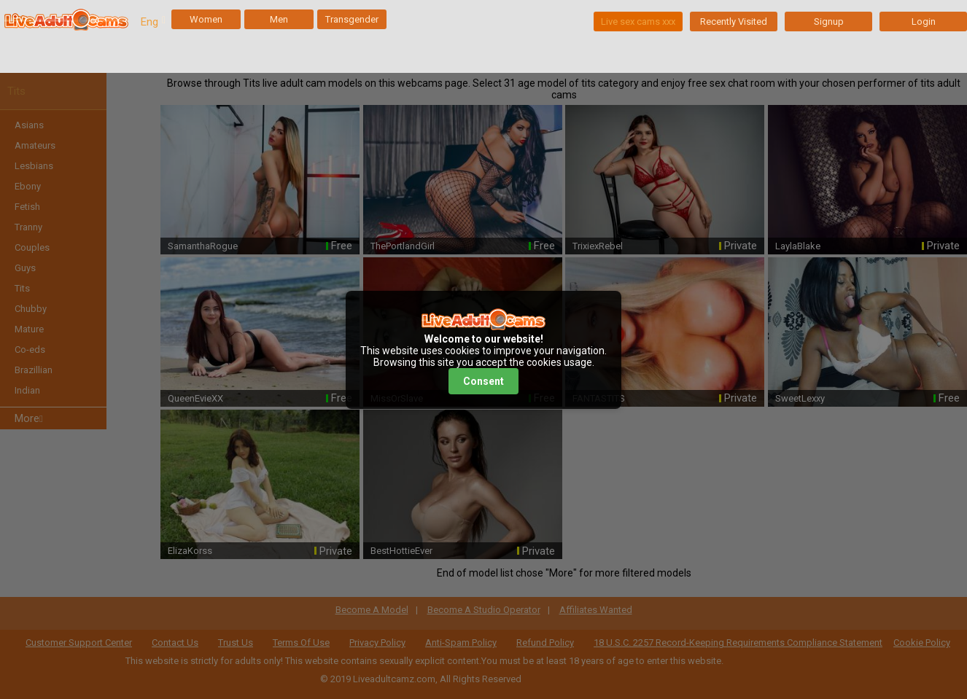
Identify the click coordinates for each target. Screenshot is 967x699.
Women (206, 19)
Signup (829, 21)
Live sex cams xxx (638, 21)
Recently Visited (733, 21)
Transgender (351, 19)
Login (924, 21)
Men (279, 19)
